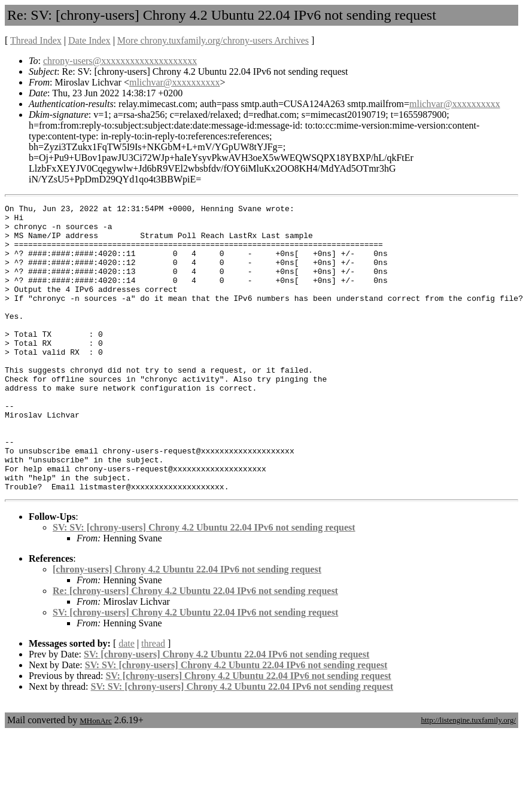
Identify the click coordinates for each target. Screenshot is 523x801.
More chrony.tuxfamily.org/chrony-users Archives (213, 40)
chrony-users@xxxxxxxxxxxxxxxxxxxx (120, 61)
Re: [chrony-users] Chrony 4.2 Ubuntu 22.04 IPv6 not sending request (195, 648)
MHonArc (95, 777)
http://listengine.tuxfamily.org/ (468, 777)
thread (153, 701)
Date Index (89, 40)
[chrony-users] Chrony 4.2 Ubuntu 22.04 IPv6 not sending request (187, 627)
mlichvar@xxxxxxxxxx (174, 82)
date (126, 701)
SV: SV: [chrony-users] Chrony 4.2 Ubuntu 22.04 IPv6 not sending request (204, 585)
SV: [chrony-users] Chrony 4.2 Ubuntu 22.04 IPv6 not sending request (195, 670)
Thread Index (36, 40)
